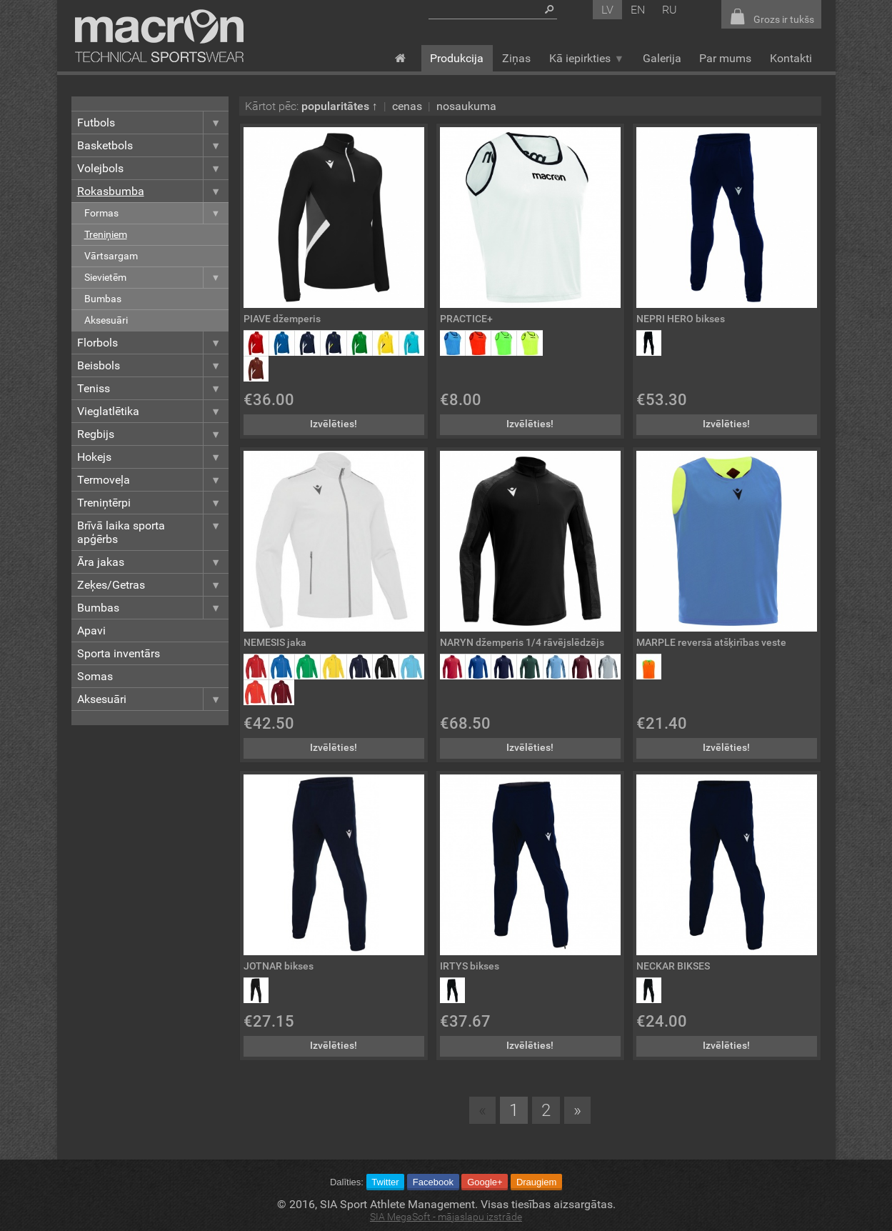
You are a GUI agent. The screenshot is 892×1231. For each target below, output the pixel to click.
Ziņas (516, 58)
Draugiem (536, 1182)
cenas (407, 106)
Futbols (153, 122)
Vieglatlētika (153, 411)
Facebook (433, 1182)
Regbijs (153, 434)
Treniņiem (105, 235)
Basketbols (153, 145)
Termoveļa (153, 480)
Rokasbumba (153, 191)
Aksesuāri (106, 320)
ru (669, 9)
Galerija (662, 58)
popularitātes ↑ (339, 106)
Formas (156, 213)
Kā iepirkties (586, 58)
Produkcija (456, 58)
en (638, 9)
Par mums (725, 58)
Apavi (91, 630)
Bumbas (102, 299)
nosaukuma (466, 106)
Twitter (385, 1182)
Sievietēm (156, 277)
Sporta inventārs (118, 653)
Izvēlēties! (333, 424)
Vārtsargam (111, 256)
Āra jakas (153, 562)
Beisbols (153, 365)
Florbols (153, 343)
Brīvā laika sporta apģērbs (153, 532)
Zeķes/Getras (153, 585)
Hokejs (153, 457)
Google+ (485, 1182)
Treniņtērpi (153, 503)
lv (607, 9)
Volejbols (153, 168)
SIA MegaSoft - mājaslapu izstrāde (446, 1217)
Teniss (153, 388)
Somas (95, 676)
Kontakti (791, 58)
